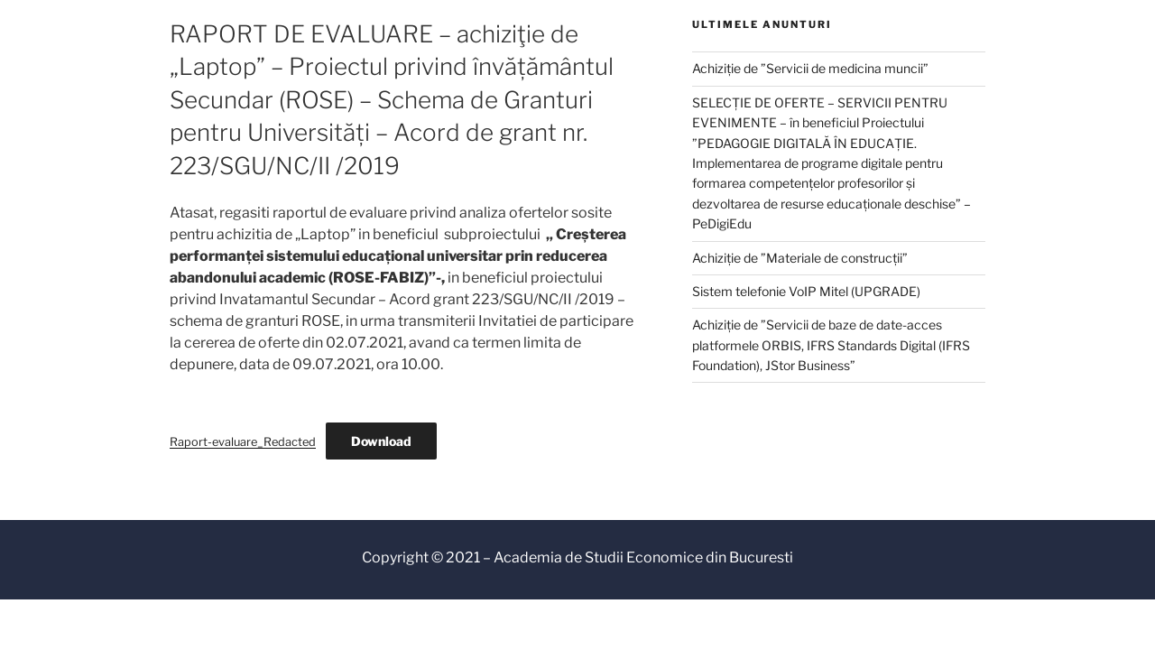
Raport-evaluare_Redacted (243, 442)
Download (381, 441)
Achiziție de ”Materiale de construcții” (800, 257)
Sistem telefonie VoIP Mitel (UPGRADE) (806, 291)
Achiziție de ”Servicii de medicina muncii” (810, 68)
